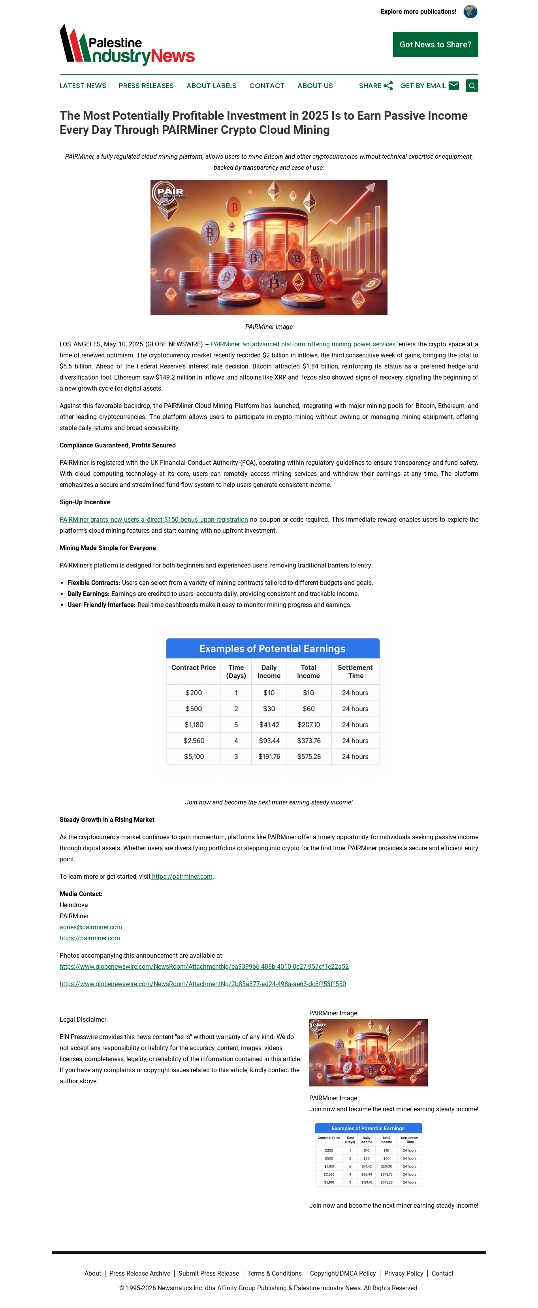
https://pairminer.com (90, 938)
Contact (267, 85)
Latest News (83, 85)
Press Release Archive (139, 1273)
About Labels (211, 85)
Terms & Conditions (274, 1273)
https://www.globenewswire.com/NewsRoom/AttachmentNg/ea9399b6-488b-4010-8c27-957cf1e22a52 (204, 966)
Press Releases (146, 85)
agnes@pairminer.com (91, 927)
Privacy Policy (403, 1273)
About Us (315, 85)
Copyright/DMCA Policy (343, 1273)
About (93, 1273)
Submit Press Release (209, 1273)
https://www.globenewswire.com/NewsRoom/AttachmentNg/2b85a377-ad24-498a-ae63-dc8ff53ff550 (203, 984)
